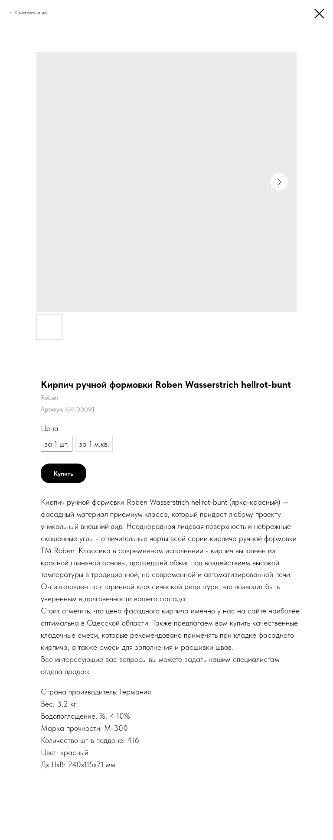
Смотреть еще (31, 13)
